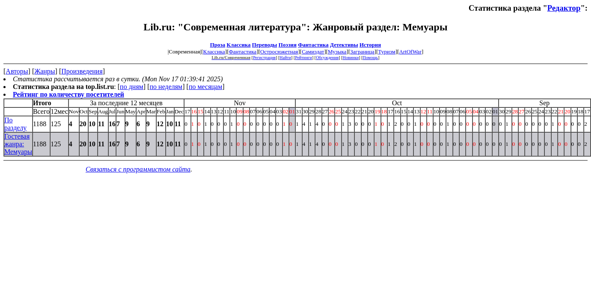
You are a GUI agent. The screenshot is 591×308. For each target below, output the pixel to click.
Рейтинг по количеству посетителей (68, 94)
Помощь (370, 57)
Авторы (17, 71)
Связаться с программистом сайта (138, 169)
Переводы (264, 44)
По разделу (15, 123)
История (370, 44)
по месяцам (205, 86)
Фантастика (313, 44)
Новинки (351, 57)
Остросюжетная (279, 51)
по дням (131, 86)
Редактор (564, 7)
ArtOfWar (410, 51)
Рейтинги (303, 57)
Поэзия (288, 44)
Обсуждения (327, 57)
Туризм (386, 51)
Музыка (337, 51)
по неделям (166, 86)
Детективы (344, 44)
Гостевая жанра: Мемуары (18, 144)
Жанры (44, 71)
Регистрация (264, 57)
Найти (285, 57)
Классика (239, 44)
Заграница (362, 51)
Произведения (82, 71)
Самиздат (313, 51)
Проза (218, 44)
